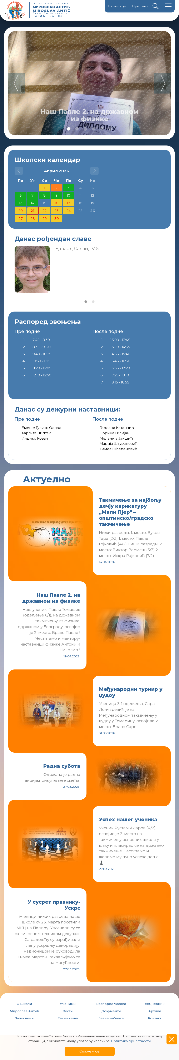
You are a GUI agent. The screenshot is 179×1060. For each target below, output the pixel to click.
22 (45, 211)
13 (20, 203)
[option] (89, 83)
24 (68, 211)
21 (32, 211)
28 (32, 219)
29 (45, 219)
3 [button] (85, 129)
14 (32, 203)
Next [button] (162, 83)
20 (20, 211)
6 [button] (110, 129)
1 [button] (68, 129)
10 (68, 195)
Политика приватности (131, 1041)
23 (56, 211)
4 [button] (93, 129)
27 (21, 219)
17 (68, 203)
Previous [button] (16, 83)
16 (56, 203)
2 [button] (77, 129)
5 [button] (102, 129)
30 (56, 219)
